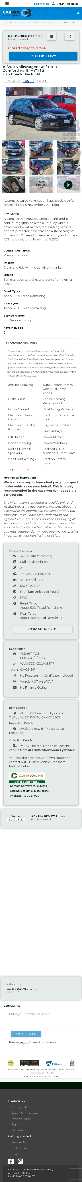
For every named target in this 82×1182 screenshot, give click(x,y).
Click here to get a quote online (29, 790)
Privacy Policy (21, 1119)
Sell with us (42, 3)
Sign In (58, 3)
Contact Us (19, 1107)
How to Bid (19, 1142)
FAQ (15, 1153)
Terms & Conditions (25, 1113)
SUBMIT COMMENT (26, 1034)
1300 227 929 (31, 795)
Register (72, 3)
